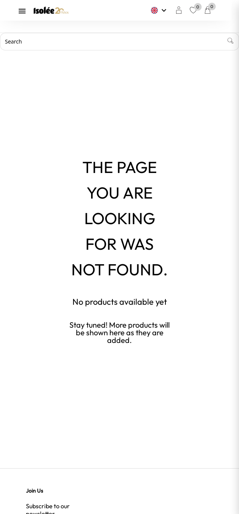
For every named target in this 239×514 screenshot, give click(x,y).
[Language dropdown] (163, 10)
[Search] (119, 41)
